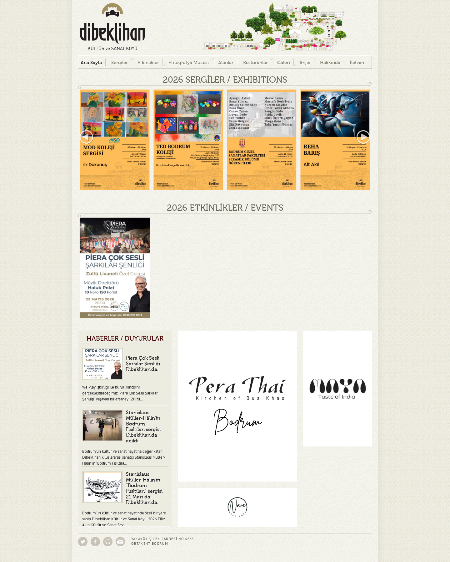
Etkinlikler (148, 62)
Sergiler (119, 62)
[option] (115, 140)
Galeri (283, 62)
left (87, 137)
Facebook (95, 542)
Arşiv (304, 62)
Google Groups (107, 542)
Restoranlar (255, 62)
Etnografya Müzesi (188, 62)
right (363, 137)
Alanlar (225, 62)
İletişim (358, 62)
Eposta (120, 542)
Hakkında (330, 62)
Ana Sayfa (91, 62)
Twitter (83, 542)
